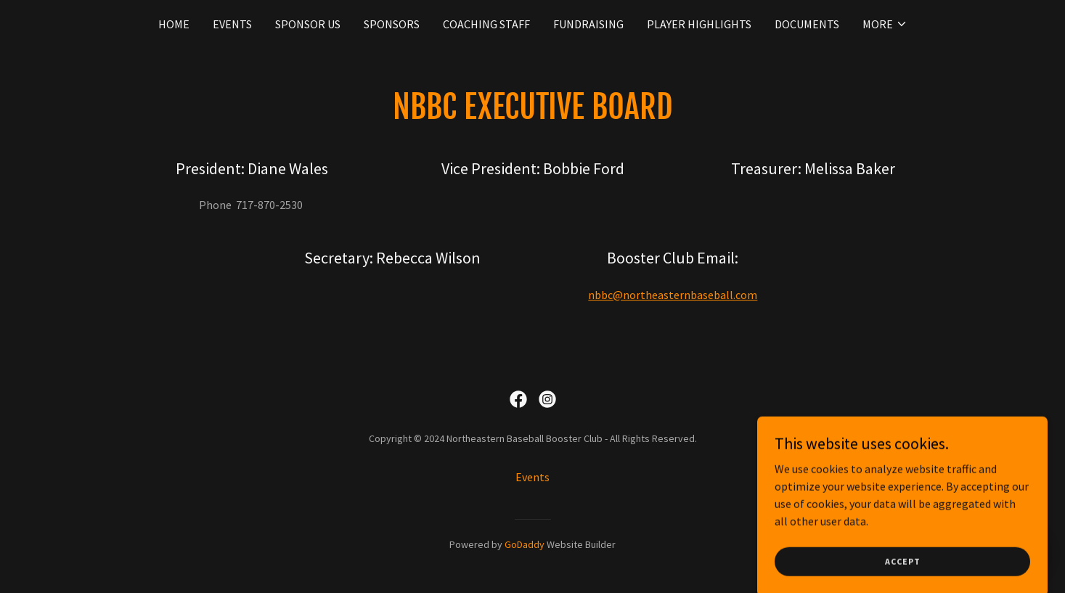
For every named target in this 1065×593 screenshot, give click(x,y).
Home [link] (173, 24)
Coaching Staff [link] (486, 24)
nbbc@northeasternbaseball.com (672, 294)
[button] (884, 24)
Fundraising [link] (588, 24)
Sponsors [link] (392, 24)
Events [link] (232, 24)
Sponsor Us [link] (307, 24)
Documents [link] (807, 24)
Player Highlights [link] (699, 24)
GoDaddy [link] (524, 544)
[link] (518, 399)
